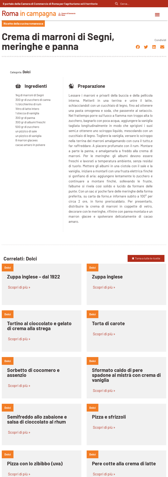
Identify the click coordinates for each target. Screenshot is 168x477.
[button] (157, 15)
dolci (7, 267)
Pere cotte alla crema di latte (124, 463)
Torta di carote (108, 323)
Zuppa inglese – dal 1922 (33, 277)
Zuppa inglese (107, 277)
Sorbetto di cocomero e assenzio (33, 372)
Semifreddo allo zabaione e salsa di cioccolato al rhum (37, 419)
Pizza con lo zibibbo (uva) (35, 463)
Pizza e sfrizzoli (109, 417)
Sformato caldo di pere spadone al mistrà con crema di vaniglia (126, 375)
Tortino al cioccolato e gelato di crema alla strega (39, 325)
